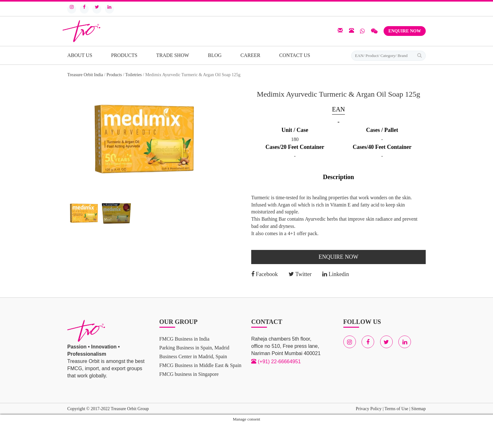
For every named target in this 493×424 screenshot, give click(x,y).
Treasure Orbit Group (130, 408)
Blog (215, 55)
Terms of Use (396, 408)
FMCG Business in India (184, 339)
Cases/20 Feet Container (294, 147)
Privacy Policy (368, 408)
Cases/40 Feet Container (382, 147)
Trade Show (172, 55)
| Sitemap (417, 408)
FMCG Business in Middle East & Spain (200, 365)
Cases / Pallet (382, 130)
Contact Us (294, 55)
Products (124, 55)
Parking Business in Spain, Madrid (194, 347)
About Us (79, 55)
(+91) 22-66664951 (279, 361)
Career (250, 55)
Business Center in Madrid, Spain (193, 356)
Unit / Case (294, 130)
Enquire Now (404, 31)
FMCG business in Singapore (189, 374)
